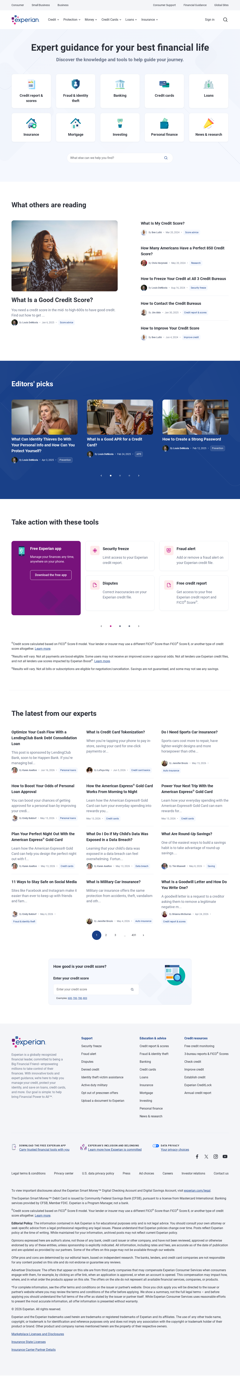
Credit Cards (110, 19)
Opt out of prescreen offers (99, 1093)
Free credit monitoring (199, 1046)
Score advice (66, 322)
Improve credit (191, 337)
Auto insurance (171, 770)
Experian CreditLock (198, 1085)
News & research (151, 1116)
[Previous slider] (101, 475)
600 (70, 998)
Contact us (221, 1173)
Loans (129, 19)
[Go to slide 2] (120, 475)
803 (85, 998)
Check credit (192, 1062)
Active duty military (94, 1085)
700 (75, 998)
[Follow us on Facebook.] (197, 1156)
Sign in (210, 19)
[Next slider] (138, 475)
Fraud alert (88, 1054)
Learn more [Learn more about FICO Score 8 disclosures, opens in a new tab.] (42, 649)
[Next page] (143, 935)
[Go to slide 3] (129, 475)
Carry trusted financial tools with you (44, 1149)
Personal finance (151, 1108)
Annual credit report (197, 1093)
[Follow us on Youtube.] (225, 1156)
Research (196, 263)
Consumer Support (164, 5)
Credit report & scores (195, 312)
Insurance (148, 19)
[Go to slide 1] (110, 475)
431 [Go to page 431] (134, 935)
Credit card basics (140, 770)
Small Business (41, 5)
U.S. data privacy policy (98, 1173)
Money (89, 19)
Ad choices (146, 1173)
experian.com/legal (197, 1190)
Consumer (17, 5)
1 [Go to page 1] (96, 935)
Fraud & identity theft (24, 921)
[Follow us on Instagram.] (216, 1156)
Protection (70, 19)
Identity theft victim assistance (102, 1077)
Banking (145, 1062)
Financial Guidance (195, 5)
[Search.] (225, 20)
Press (126, 1173)
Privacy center (63, 1173)
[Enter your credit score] (132, 989)
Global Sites (221, 5)
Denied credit (90, 1069)
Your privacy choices (175, 1149)
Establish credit (194, 1077)
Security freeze (198, 287)
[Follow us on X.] (206, 1156)
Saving (211, 866)
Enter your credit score (71, 978)
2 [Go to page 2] (106, 935)
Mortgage (146, 1093)
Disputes (87, 1062)
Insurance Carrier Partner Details (33, 1350)
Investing (146, 1101)
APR (139, 454)
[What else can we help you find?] (166, 158)
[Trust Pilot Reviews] (211, 1146)
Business (63, 5)
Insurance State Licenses (28, 1342)
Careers (168, 1173)
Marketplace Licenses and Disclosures (37, 1334)
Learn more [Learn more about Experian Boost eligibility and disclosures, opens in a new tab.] (102, 661)
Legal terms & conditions (28, 1173)
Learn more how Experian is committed (115, 1149)
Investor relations (193, 1173)
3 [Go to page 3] (115, 935)
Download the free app (51, 575)
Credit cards (112, 818)
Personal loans (68, 770)
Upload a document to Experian (102, 1101)
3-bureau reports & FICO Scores (206, 1054)
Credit (52, 19)
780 (80, 998)
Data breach (142, 866)
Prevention (65, 460)
